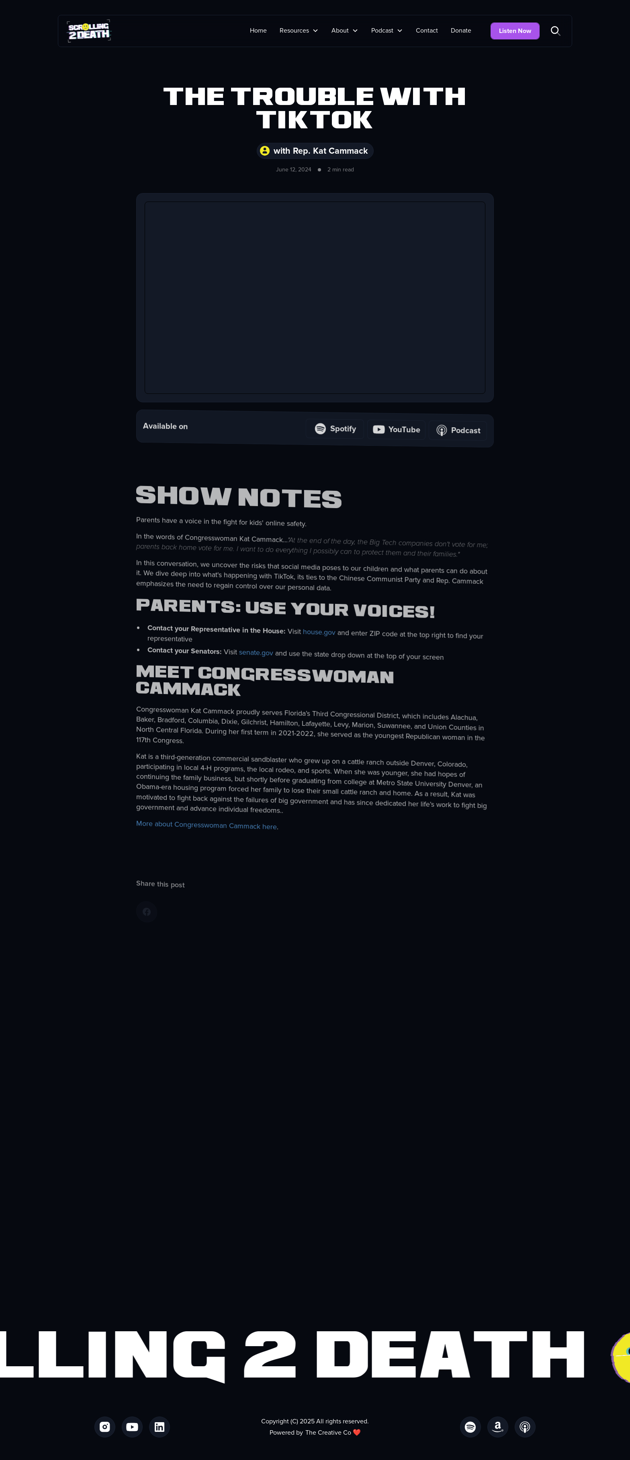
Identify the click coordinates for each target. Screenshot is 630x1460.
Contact (427, 31)
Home (258, 31)
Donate (461, 31)
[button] (299, 31)
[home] (89, 31)
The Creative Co (328, 1433)
